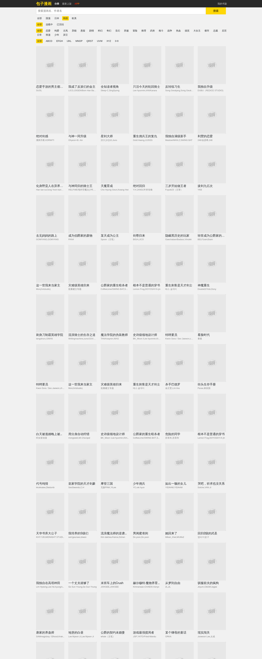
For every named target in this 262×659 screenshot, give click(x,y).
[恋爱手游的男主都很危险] (50, 65)
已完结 (60, 24)
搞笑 (187, 30)
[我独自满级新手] (179, 115)
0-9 (116, 41)
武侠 (152, 30)
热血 (178, 30)
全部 (39, 18)
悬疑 (83, 30)
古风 (65, 30)
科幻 (100, 30)
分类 (56, 3)
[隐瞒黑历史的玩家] (179, 214)
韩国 (65, 18)
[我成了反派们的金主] (82, 65)
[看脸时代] (212, 313)
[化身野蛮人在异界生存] (50, 164)
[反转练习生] (179, 65)
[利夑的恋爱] (212, 115)
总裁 (215, 30)
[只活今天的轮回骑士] (147, 65)
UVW (100, 41)
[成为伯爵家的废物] (82, 214)
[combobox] (121, 10)
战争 (169, 30)
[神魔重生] (212, 264)
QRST (90, 41)
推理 (143, 30)
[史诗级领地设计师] (147, 313)
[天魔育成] (115, 164)
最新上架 (67, 3)
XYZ (108, 41)
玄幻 (117, 30)
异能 (74, 30)
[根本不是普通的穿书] (147, 264)
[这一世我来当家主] (50, 264)
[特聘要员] (179, 313)
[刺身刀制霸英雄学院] (50, 313)
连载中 (49, 24)
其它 (65, 34)
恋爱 (48, 30)
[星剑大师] (115, 115)
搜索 (216, 10)
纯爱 (56, 30)
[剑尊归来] (147, 214)
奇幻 (109, 30)
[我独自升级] (212, 65)
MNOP (79, 41)
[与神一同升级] (82, 115)
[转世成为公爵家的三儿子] (212, 214)
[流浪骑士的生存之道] (82, 313)
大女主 (197, 30)
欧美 (74, 18)
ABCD (49, 41)
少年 (56, 34)
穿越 (126, 30)
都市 (207, 30)
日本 (56, 18)
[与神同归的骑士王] (82, 164)
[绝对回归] (147, 164)
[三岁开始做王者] (179, 164)
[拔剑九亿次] (212, 164)
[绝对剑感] (50, 115)
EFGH (59, 41)
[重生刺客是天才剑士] (179, 264)
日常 (39, 34)
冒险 (135, 30)
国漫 (48, 18)
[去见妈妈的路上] (50, 214)
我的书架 (222, 3)
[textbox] (121, 10)
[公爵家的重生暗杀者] (115, 264)
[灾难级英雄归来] (82, 264)
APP (77, 3)
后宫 (224, 30)
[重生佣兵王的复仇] (147, 115)
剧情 (91, 30)
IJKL (69, 41)
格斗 (161, 30)
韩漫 (48, 34)
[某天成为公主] (115, 214)
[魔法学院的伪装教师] (115, 313)
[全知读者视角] (115, 65)
